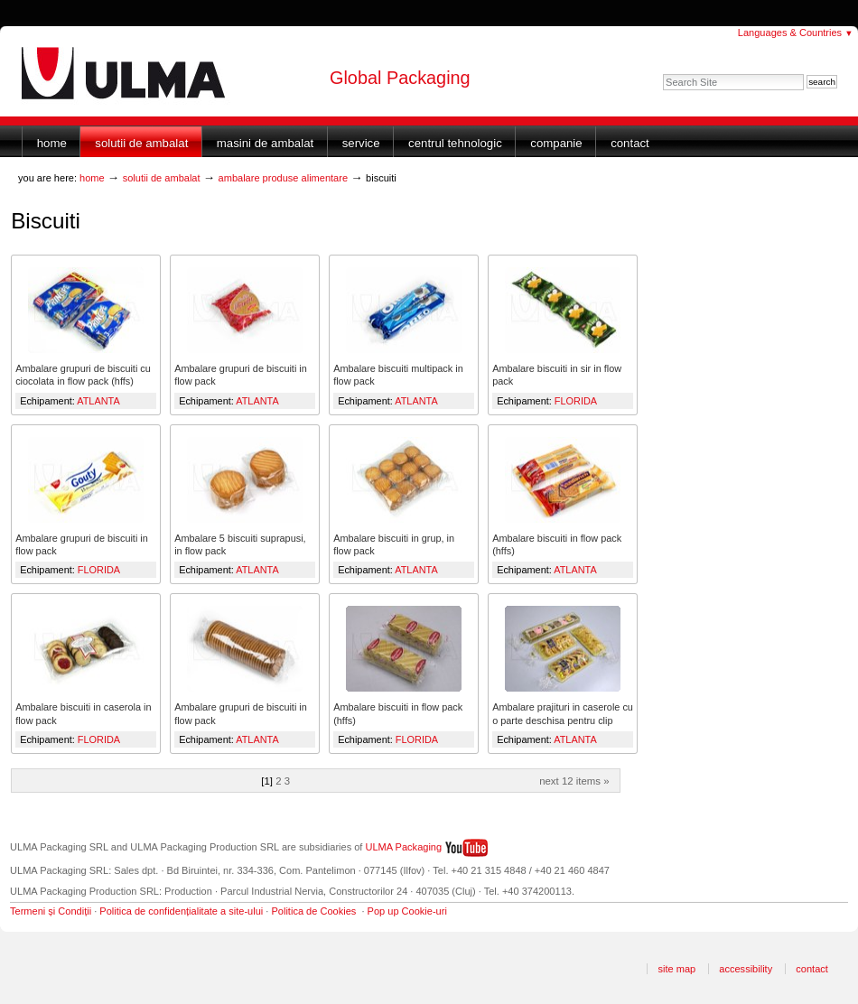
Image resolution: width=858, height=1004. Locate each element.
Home (52, 143)
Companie (556, 143)
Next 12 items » (574, 781)
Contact (630, 143)
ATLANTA (98, 400)
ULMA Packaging (404, 846)
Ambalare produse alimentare (284, 177)
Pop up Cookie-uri (407, 911)
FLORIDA (576, 400)
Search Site (662, 73)
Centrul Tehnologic (455, 143)
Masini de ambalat (265, 143)
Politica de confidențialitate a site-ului (181, 911)
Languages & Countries (795, 32)
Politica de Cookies (313, 911)
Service (361, 143)
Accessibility (745, 968)
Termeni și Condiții (50, 911)
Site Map (676, 968)
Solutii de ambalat (141, 143)
